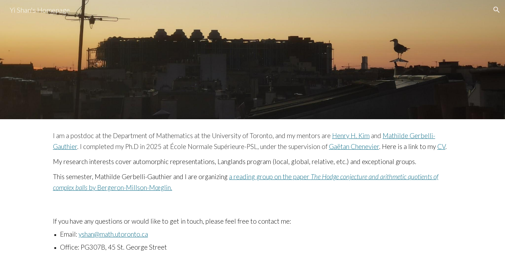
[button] (496, 9)
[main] (252, 162)
